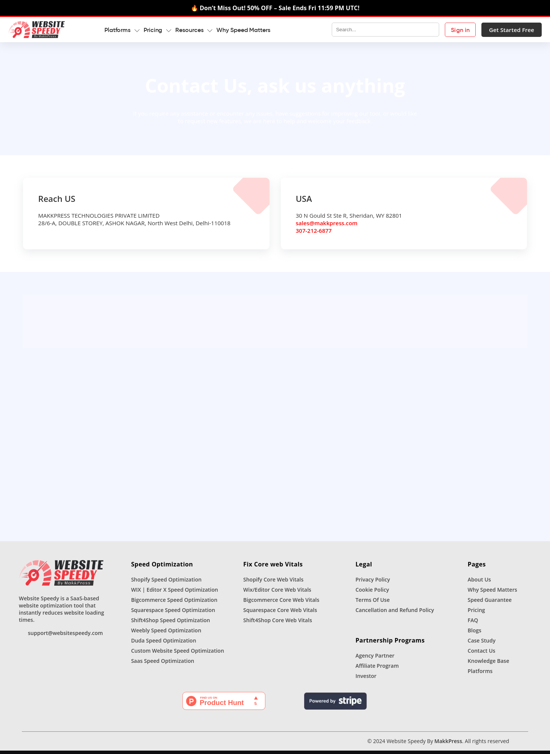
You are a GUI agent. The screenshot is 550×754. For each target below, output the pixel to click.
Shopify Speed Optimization (166, 582)
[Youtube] (78, 744)
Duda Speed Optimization (163, 643)
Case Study (482, 643)
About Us (479, 582)
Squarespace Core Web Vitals (280, 613)
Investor (366, 679)
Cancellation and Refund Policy (394, 613)
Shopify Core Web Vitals (273, 582)
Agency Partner (374, 658)
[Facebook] (44, 744)
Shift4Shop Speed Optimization (170, 623)
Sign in (449, 30)
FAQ (473, 623)
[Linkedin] (67, 744)
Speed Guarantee (490, 603)
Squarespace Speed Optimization (173, 613)
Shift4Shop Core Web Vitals (277, 623)
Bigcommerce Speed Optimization (174, 603)
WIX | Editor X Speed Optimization (174, 593)
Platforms (480, 674)
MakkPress (448, 744)
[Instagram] (56, 744)
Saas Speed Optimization (162, 664)
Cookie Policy (372, 593)
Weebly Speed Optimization (166, 633)
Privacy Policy (372, 582)
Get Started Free (501, 30)
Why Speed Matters (254, 30)
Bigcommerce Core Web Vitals (281, 603)
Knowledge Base (488, 664)
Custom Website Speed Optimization (177, 654)
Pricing (476, 613)
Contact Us (481, 654)
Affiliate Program (377, 669)
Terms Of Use (372, 603)
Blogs (474, 633)
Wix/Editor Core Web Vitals (277, 593)
